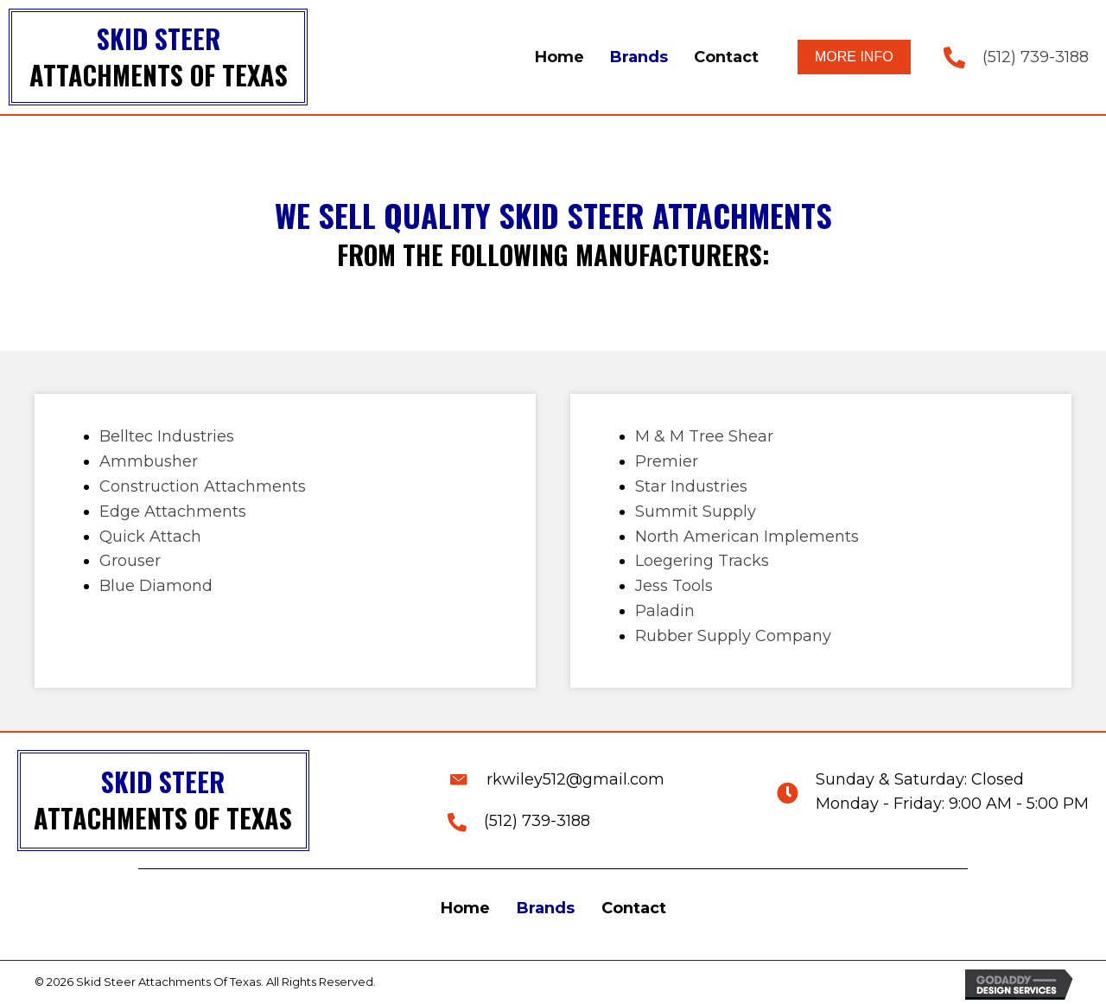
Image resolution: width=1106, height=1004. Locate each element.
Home (465, 908)
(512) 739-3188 (1035, 57)
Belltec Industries (166, 436)
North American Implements (747, 536)
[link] (559, 57)
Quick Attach (150, 536)
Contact (633, 908)
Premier (666, 461)
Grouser (130, 560)
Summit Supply (695, 511)
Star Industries (691, 486)
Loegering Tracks (702, 560)
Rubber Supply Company (733, 635)
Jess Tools (674, 585)
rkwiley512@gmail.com (575, 779)
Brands (546, 908)
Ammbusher (148, 461)
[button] (854, 56)
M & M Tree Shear (704, 436)
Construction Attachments (202, 486)
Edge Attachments (172, 511)
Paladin (665, 610)
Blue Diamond (156, 585)
